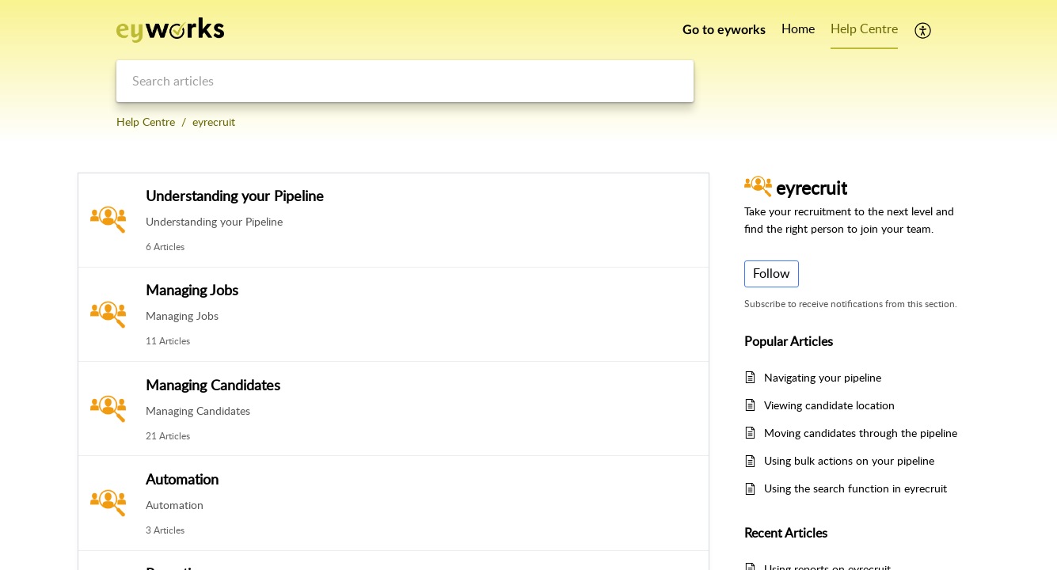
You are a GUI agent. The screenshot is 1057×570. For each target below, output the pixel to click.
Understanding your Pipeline (235, 195)
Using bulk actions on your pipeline (849, 460)
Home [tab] (798, 28)
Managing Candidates (213, 384)
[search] (405, 81)
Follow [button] (771, 273)
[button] (923, 30)
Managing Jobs (192, 289)
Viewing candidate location (829, 404)
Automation (182, 479)
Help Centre (145, 121)
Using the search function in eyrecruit (855, 488)
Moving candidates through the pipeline (860, 432)
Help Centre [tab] (864, 28)
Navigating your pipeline (822, 377)
